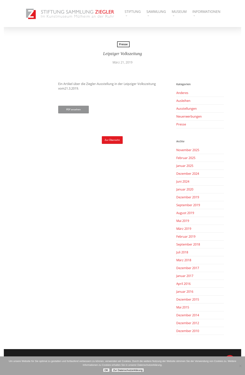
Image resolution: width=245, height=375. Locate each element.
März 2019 (183, 229)
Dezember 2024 (187, 173)
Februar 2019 (185, 236)
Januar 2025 (184, 166)
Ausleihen (183, 101)
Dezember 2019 (187, 197)
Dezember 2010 (187, 331)
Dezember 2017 (187, 268)
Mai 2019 (182, 221)
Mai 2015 (182, 307)
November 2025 (187, 150)
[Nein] (240, 366)
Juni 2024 (182, 181)
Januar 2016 (184, 291)
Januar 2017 (184, 276)
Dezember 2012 (187, 323)
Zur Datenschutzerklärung (127, 370)
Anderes (182, 93)
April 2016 (183, 284)
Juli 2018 (182, 252)
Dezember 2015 (187, 299)
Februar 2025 (185, 158)
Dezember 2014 (187, 315)
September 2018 (188, 244)
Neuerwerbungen (189, 116)
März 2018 (183, 260)
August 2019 (185, 213)
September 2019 (188, 205)
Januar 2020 (184, 189)
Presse (123, 44)
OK (106, 370)
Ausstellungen (186, 108)
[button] (112, 140)
